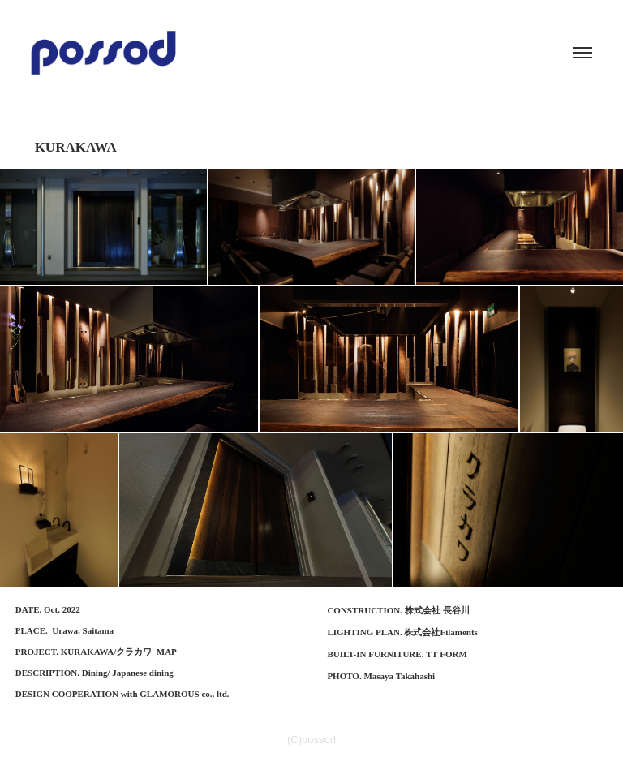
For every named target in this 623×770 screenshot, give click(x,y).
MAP (167, 651)
